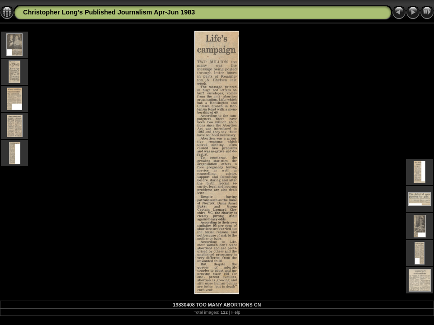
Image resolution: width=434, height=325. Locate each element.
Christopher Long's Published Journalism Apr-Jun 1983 (109, 12)
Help (236, 312)
